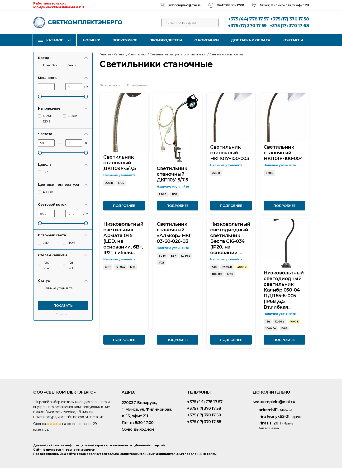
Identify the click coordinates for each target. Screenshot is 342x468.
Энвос (70, 65)
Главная (105, 54)
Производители (165, 40)
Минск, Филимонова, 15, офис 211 (284, 5)
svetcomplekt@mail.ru (184, 5)
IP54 (43, 268)
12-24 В (45, 116)
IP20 (44, 262)
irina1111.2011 (276, 425)
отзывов (85, 424)
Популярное (125, 40)
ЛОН (69, 242)
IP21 (68, 262)
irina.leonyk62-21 (280, 416)
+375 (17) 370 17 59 (247, 25)
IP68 (69, 268)
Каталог (54, 40)
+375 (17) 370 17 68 (289, 25)
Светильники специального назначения (178, 54)
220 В (44, 121)
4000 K (46, 192)
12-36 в (70, 116)
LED (43, 242)
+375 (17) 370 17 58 (289, 19)
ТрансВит (48, 65)
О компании (206, 40)
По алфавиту (137, 85)
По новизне (108, 85)
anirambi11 (275, 410)
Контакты (292, 40)
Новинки (91, 40)
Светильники (137, 54)
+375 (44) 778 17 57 (248, 19)
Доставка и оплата (250, 40)
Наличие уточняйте (55, 288)
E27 (43, 172)
